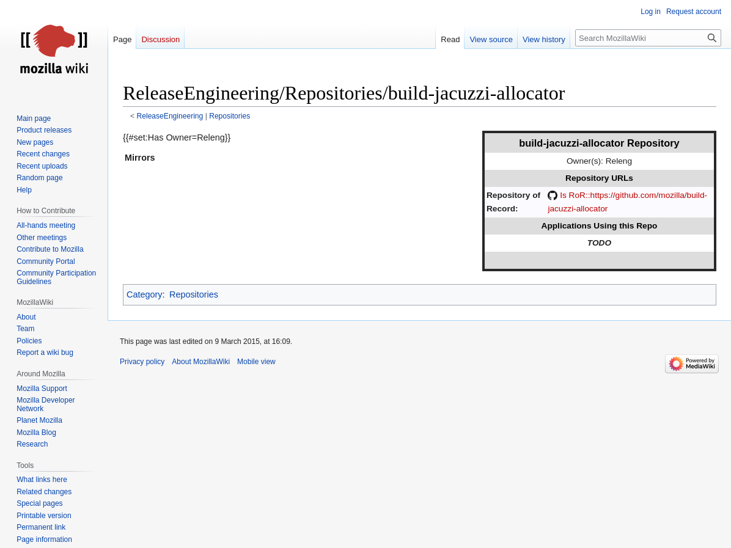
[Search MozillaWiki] (648, 37)
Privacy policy (142, 361)
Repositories (229, 116)
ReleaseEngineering (170, 116)
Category (144, 294)
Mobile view (256, 361)
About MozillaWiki (201, 361)
